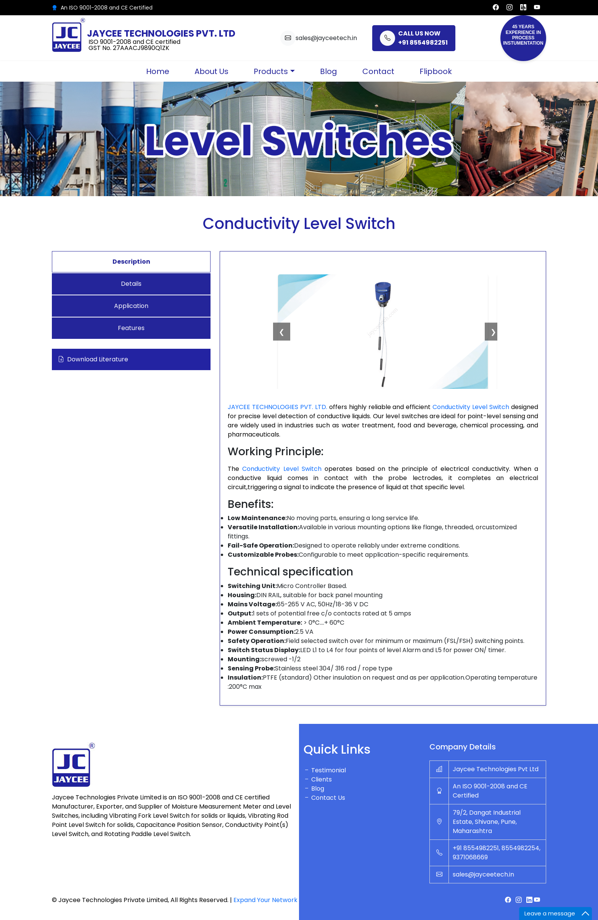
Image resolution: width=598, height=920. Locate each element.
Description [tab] (131, 261)
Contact (378, 71)
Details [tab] (131, 283)
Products (271, 71)
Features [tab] (131, 328)
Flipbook (436, 71)
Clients (318, 779)
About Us (211, 71)
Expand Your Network (265, 900)
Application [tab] (131, 305)
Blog (328, 71)
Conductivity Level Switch (471, 407)
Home (157, 71)
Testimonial (325, 770)
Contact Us (324, 797)
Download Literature (93, 359)
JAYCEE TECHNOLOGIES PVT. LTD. (277, 407)
